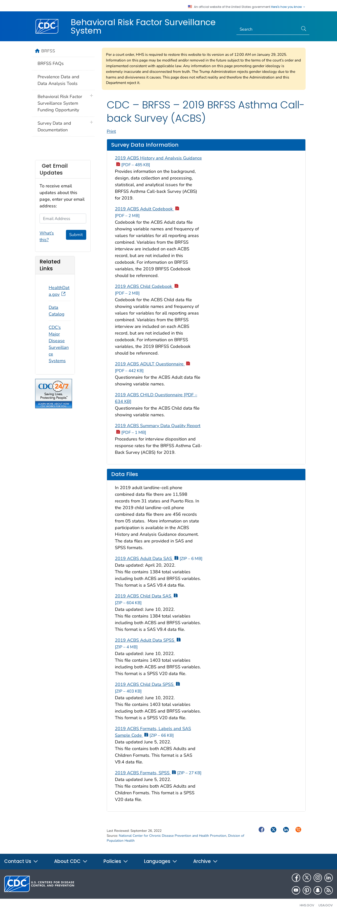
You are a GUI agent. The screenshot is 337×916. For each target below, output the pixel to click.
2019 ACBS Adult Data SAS (158, 558)
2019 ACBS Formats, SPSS (158, 773)
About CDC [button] (71, 861)
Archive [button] (205, 861)
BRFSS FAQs (51, 63)
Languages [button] (160, 861)
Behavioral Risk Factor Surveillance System (143, 26)
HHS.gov (307, 905)
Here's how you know (288, 7)
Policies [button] (116, 861)
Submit (76, 235)
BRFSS (48, 51)
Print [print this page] (111, 131)
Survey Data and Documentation (54, 126)
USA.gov (325, 905)
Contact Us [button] (21, 861)
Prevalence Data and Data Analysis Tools (58, 80)
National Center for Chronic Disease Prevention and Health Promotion (172, 835)
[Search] (267, 29)
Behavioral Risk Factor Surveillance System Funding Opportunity (60, 103)
